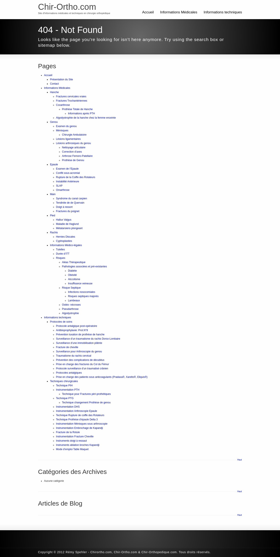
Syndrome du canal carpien (71, 198)
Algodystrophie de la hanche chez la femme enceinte (86, 117)
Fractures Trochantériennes (71, 100)
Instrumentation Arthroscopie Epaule (76, 411)
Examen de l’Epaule (67, 168)
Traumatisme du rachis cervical (73, 355)
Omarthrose (62, 190)
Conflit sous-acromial (68, 172)
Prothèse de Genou (73, 160)
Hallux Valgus (63, 219)
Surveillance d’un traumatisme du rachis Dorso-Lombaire (88, 338)
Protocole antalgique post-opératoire (76, 326)
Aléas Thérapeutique (74, 262)
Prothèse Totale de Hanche (77, 109)
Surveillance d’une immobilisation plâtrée (79, 343)
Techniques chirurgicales (64, 381)
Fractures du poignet (67, 211)
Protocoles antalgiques (69, 372)
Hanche (54, 92)
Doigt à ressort (64, 207)
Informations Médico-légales (66, 245)
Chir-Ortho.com (67, 6)
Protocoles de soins (61, 321)
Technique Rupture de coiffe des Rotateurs (80, 415)
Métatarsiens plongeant (69, 228)
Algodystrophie (70, 313)
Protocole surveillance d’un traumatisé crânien (82, 368)
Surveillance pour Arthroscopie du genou (79, 351)
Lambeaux (74, 300)
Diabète (72, 270)
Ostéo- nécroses (71, 304)
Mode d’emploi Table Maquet (72, 449)
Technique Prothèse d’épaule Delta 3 (77, 419)
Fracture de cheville (67, 347)
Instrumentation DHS (68, 406)
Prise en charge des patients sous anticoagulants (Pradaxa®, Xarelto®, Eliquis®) (102, 377)
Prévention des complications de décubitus (80, 360)
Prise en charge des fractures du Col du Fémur (82, 364)
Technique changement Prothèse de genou (86, 402)
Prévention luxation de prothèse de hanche (80, 334)
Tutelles (60, 249)
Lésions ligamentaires (68, 138)
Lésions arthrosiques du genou (73, 143)
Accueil (148, 12)
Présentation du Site (61, 79)
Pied (52, 215)
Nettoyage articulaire (73, 147)
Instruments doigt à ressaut (71, 440)
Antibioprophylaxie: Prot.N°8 (72, 330)
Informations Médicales (178, 12)
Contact (54, 83)
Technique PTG (65, 398)
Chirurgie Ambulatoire (74, 134)
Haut (239, 460)
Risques (60, 258)
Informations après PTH (81, 113)
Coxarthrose (63, 104)
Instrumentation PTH (67, 389)
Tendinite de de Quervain (70, 202)
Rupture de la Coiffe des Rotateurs (75, 177)
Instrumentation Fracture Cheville (75, 436)
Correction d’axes (72, 151)
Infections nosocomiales (81, 292)
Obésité (72, 275)
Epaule (54, 164)
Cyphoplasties (64, 241)
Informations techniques (223, 12)
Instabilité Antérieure (67, 181)
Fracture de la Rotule (68, 432)
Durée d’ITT (62, 253)
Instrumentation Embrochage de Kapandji (79, 428)
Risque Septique (71, 287)
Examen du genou (66, 126)
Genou (54, 121)
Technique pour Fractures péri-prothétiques (86, 394)
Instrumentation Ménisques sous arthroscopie (81, 423)
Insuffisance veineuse (80, 283)
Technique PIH (64, 385)
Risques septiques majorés (83, 296)
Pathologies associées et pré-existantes (84, 266)
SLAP (59, 185)
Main (52, 194)
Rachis (54, 232)
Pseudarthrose (70, 309)
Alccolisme (74, 279)
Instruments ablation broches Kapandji (77, 445)
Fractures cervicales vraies (71, 96)
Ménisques (62, 130)
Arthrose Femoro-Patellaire (77, 155)
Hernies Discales (65, 236)
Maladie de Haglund (67, 224)
